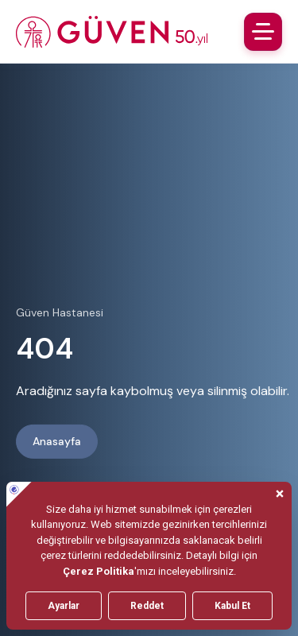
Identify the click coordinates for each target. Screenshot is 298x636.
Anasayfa (57, 441)
